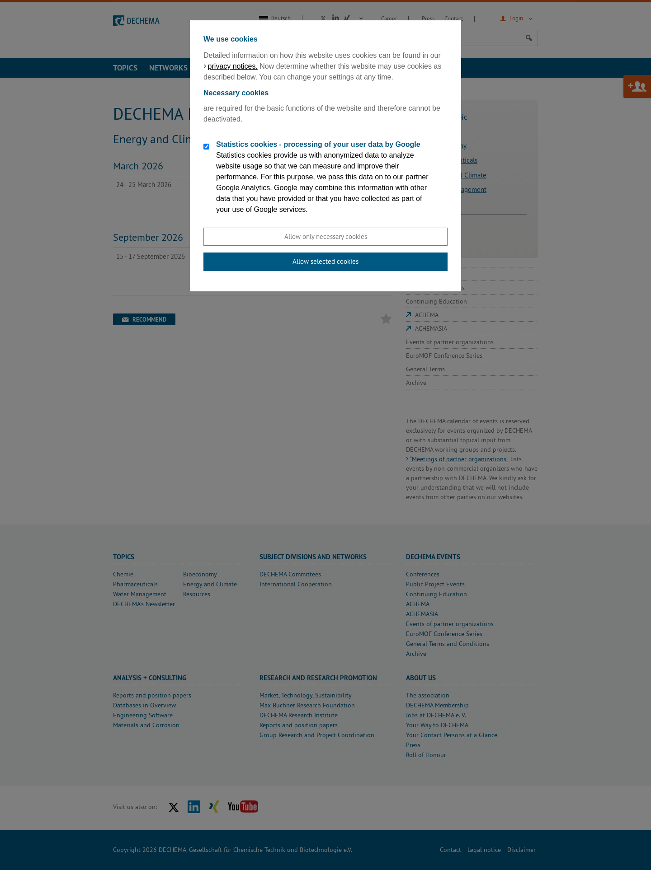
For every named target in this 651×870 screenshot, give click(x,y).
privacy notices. (233, 66)
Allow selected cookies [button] (325, 261)
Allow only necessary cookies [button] (325, 236)
